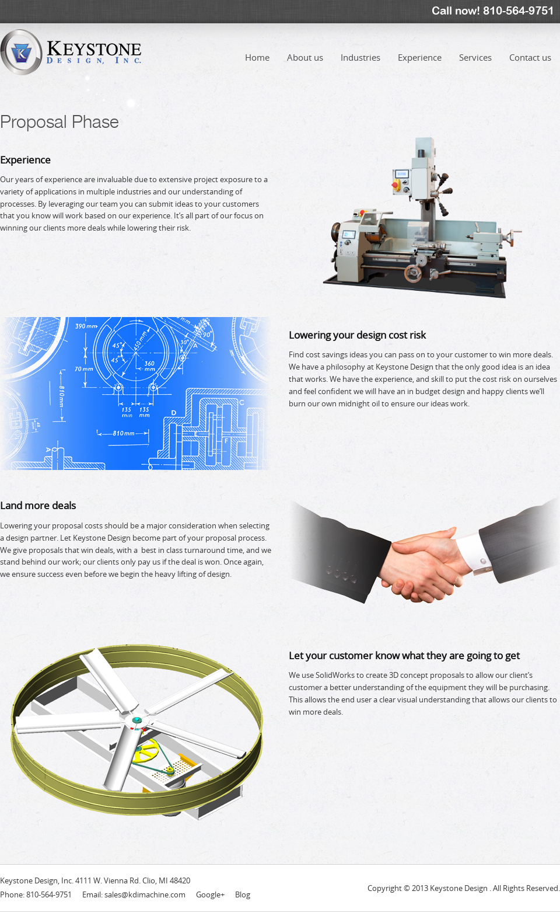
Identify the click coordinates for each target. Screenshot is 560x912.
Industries (360, 49)
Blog (242, 894)
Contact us (530, 49)
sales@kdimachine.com (145, 894)
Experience (419, 49)
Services (475, 49)
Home (257, 49)
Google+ (210, 894)
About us (305, 49)
